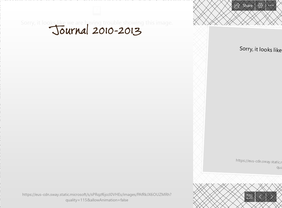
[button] (243, 5)
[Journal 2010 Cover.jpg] (96, 104)
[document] (141, 104)
